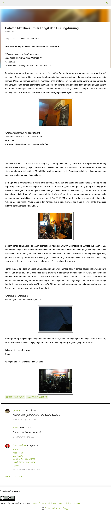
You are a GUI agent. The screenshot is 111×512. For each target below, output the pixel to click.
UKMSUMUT (19, 456)
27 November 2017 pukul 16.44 (26, 469)
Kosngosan (18, 453)
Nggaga (16, 465)
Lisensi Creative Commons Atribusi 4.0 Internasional (56, 503)
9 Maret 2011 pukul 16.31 (24, 437)
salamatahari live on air (37, 397)
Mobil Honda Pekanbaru (24, 462)
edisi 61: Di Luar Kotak (15, 397)
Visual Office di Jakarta (24, 459)
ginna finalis (18, 410)
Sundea (16, 427)
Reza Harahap (19, 445)
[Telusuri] (10, 3)
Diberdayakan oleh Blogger (55, 508)
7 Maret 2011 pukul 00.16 (24, 419)
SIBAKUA (17, 449)
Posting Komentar (13, 476)
